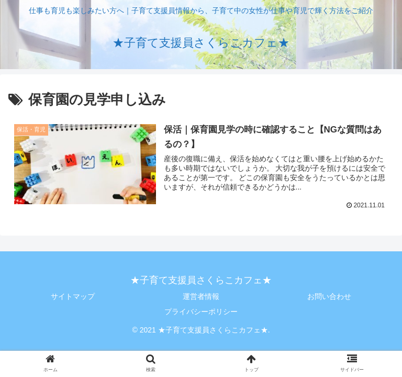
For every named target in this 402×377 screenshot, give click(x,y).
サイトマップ (73, 296)
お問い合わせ (329, 296)
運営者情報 (201, 296)
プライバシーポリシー (201, 311)
